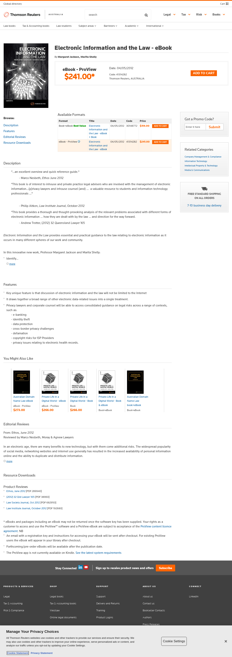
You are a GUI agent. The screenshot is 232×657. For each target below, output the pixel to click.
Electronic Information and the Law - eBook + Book (98, 131)
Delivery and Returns (108, 603)
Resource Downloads (17, 142)
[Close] (226, 641)
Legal (6, 596)
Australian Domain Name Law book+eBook (137, 401)
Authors (147, 617)
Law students (64, 26)
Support (101, 596)
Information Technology (196, 161)
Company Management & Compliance (203, 156)
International (155, 26)
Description (10, 125)
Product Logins (104, 617)
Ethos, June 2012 (15, 491)
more (12, 264)
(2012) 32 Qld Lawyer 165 (20, 497)
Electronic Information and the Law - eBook (98, 145)
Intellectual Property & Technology (201, 165)
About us (148, 596)
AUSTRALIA (56, 14)
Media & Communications (197, 170)
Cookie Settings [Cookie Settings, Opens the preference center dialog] (174, 641)
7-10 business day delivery (204, 205)
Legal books (56, 596)
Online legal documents (63, 617)
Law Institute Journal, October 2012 (26, 508)
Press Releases (151, 624)
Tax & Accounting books (35, 26)
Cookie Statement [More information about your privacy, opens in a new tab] (17, 653)
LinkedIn (193, 596)
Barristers (111, 26)
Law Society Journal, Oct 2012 (23, 502)
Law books (9, 26)
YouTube (86, 567)
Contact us (148, 603)
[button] (13, 4)
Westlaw (55, 610)
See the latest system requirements (98, 553)
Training (100, 610)
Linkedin (80, 567)
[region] (116, 641)
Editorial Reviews (14, 137)
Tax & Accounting (13, 603)
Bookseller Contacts (154, 610)
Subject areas (87, 26)
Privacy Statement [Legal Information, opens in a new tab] (41, 653)
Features (9, 131)
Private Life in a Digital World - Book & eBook (110, 401)
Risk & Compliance (13, 610)
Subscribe (165, 568)
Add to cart (160, 126)
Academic (132, 26)
